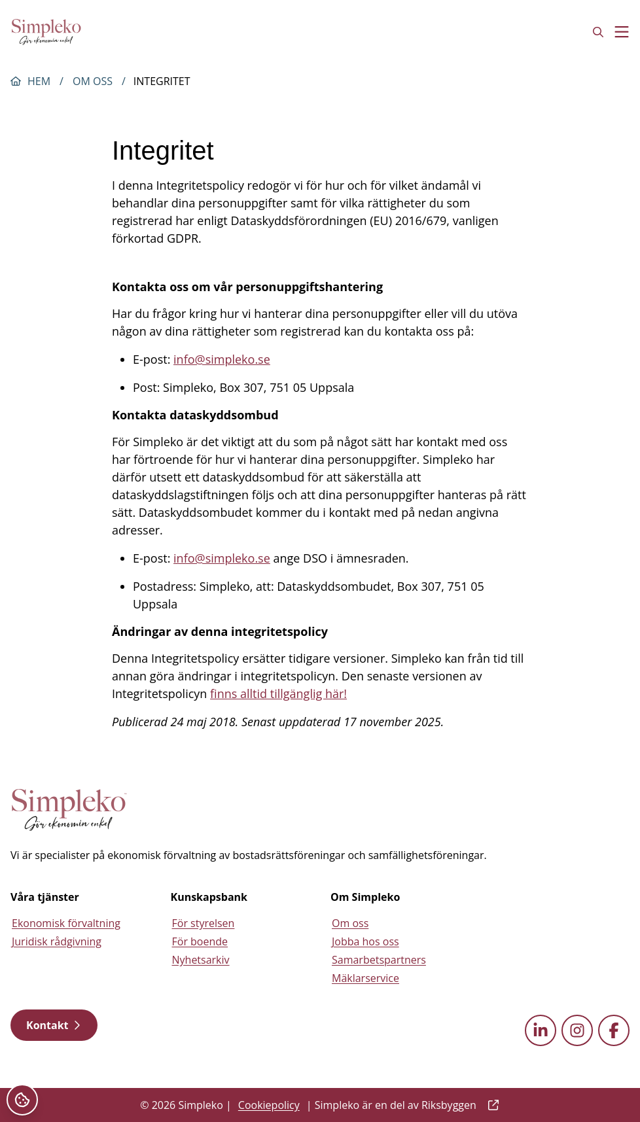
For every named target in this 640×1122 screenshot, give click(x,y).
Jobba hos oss (365, 941)
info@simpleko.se (221, 359)
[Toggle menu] (622, 32)
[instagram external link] (577, 1030)
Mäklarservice (365, 978)
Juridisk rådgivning (56, 941)
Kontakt (54, 1025)
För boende (200, 941)
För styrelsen (203, 923)
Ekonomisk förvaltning (66, 923)
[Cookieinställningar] (22, 1099)
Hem (38, 81)
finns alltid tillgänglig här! (278, 693)
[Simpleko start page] (69, 810)
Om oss (93, 81)
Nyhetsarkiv (201, 960)
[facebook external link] (614, 1030)
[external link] (491, 1105)
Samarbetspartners (379, 960)
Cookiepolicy (269, 1105)
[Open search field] (598, 32)
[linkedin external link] (540, 1030)
